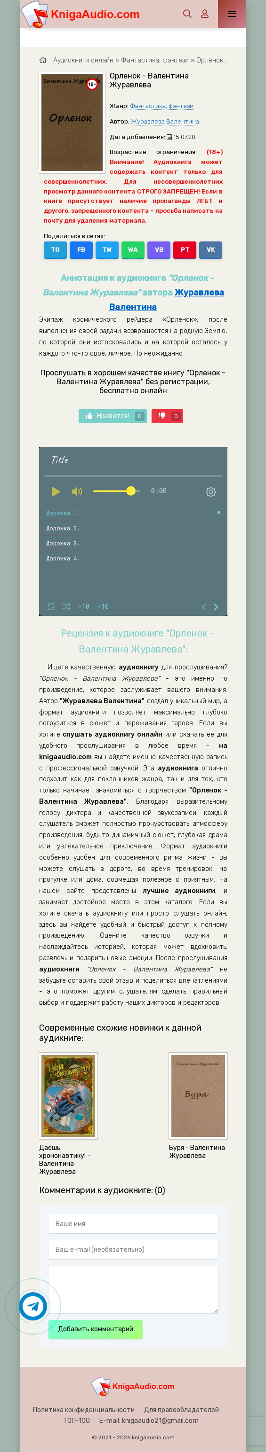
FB (81, 249)
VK (211, 249)
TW (107, 249)
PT (185, 249)
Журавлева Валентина (165, 121)
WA (132, 249)
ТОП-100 (76, 1421)
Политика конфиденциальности (84, 1410)
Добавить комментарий (95, 1329)
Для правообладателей (181, 1410)
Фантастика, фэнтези (161, 105)
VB (159, 249)
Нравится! (115, 416)
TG (55, 249)
